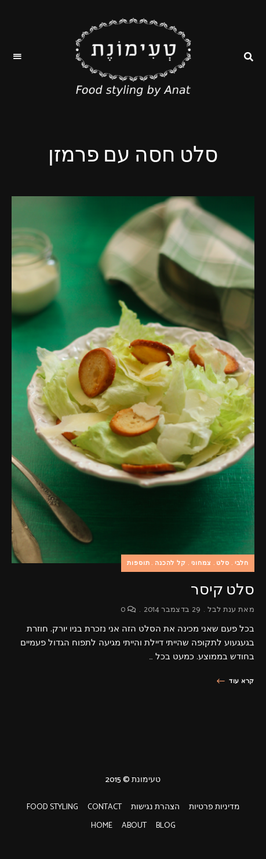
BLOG (166, 825)
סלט (222, 563)
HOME (101, 825)
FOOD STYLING (52, 807)
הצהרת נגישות (155, 807)
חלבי (242, 563)
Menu (17, 56)
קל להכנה (170, 563)
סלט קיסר (222, 589)
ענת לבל (221, 610)
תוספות (138, 563)
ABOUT (134, 825)
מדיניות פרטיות (214, 807)
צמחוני (201, 563)
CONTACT (105, 807)
